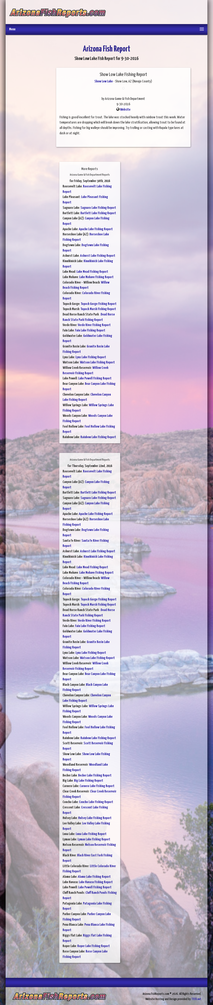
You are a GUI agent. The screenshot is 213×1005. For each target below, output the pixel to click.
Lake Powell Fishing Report (94, 378)
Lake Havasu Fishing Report (96, 882)
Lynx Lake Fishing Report (91, 357)
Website (125, 109)
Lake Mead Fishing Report (92, 272)
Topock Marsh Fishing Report (98, 309)
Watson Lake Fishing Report (97, 362)
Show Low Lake (103, 81)
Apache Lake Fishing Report (96, 229)
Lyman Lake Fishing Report (94, 839)
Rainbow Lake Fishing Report (98, 437)
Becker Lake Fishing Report (94, 775)
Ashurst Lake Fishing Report (97, 256)
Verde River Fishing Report (94, 325)
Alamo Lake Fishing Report (94, 877)
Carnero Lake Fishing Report (97, 786)
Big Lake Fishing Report (88, 780)
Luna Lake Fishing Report (91, 834)
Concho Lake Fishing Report (96, 802)
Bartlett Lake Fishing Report (98, 213)
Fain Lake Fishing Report (90, 330)
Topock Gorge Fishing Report (98, 304)
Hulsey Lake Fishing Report (94, 818)
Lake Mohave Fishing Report (96, 277)
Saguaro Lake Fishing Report (98, 208)
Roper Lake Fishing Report (93, 946)
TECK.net (196, 999)
